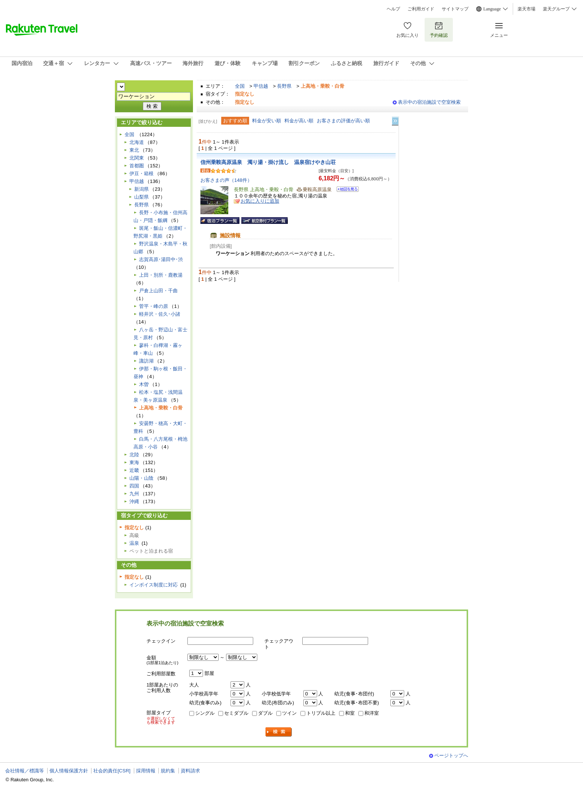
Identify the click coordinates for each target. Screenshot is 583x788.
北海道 (136, 142)
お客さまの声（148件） (226, 180)
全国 (240, 86)
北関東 (136, 158)
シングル (205, 713)
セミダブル (236, 713)
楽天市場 (526, 9)
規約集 (168, 770)
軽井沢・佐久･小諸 (159, 314)
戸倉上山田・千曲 (158, 290)
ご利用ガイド (421, 9)
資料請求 (190, 770)
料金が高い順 (298, 120)
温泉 (134, 543)
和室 (350, 713)
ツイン (289, 713)
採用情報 (145, 770)
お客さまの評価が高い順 (343, 120)
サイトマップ (455, 9)
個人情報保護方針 (68, 770)
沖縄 (134, 501)
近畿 (134, 470)
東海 (134, 462)
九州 (134, 493)
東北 (134, 150)
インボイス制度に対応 (153, 585)
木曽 (144, 384)
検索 (278, 732)
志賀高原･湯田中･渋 (161, 259)
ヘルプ (393, 9)
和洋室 (371, 713)
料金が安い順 (266, 120)
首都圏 (136, 165)
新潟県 (141, 189)
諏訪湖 (146, 361)
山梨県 (141, 197)
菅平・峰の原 (153, 306)
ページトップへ (451, 755)
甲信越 (261, 86)
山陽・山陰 (141, 478)
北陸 (134, 454)
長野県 (284, 86)
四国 (134, 486)
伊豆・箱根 (141, 173)
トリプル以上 (320, 713)
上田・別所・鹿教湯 (161, 275)
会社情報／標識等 (24, 770)
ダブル (265, 713)
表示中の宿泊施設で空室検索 (429, 102)
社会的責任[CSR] (112, 770)
